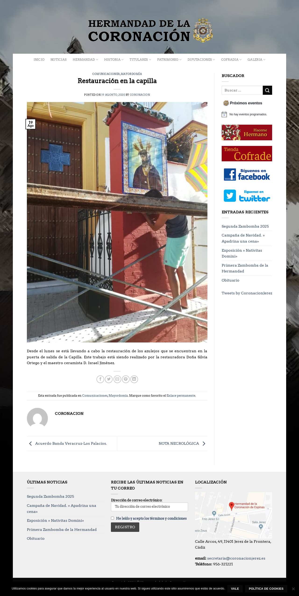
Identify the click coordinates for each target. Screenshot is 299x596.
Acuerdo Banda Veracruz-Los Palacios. (67, 443)
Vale (235, 588)
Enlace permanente (181, 395)
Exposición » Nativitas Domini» (242, 253)
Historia (114, 59)
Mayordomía (131, 74)
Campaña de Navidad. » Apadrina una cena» (243, 238)
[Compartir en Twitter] (109, 379)
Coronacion (140, 94)
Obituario (230, 280)
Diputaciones (201, 59)
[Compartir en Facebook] (100, 379)
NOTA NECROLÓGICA (183, 443)
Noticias (58, 59)
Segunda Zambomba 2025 (245, 226)
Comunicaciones (106, 74)
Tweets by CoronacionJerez (247, 293)
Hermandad (85, 59)
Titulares (140, 59)
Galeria (256, 59)
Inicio (39, 59)
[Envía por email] (117, 379)
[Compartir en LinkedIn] (134, 379)
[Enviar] (267, 90)
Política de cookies (266, 588)
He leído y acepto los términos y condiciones (151, 518)
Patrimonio (169, 59)
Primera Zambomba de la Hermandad (245, 268)
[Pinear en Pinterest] (126, 379)
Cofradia (231, 59)
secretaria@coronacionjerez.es (236, 558)
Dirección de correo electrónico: (149, 504)
